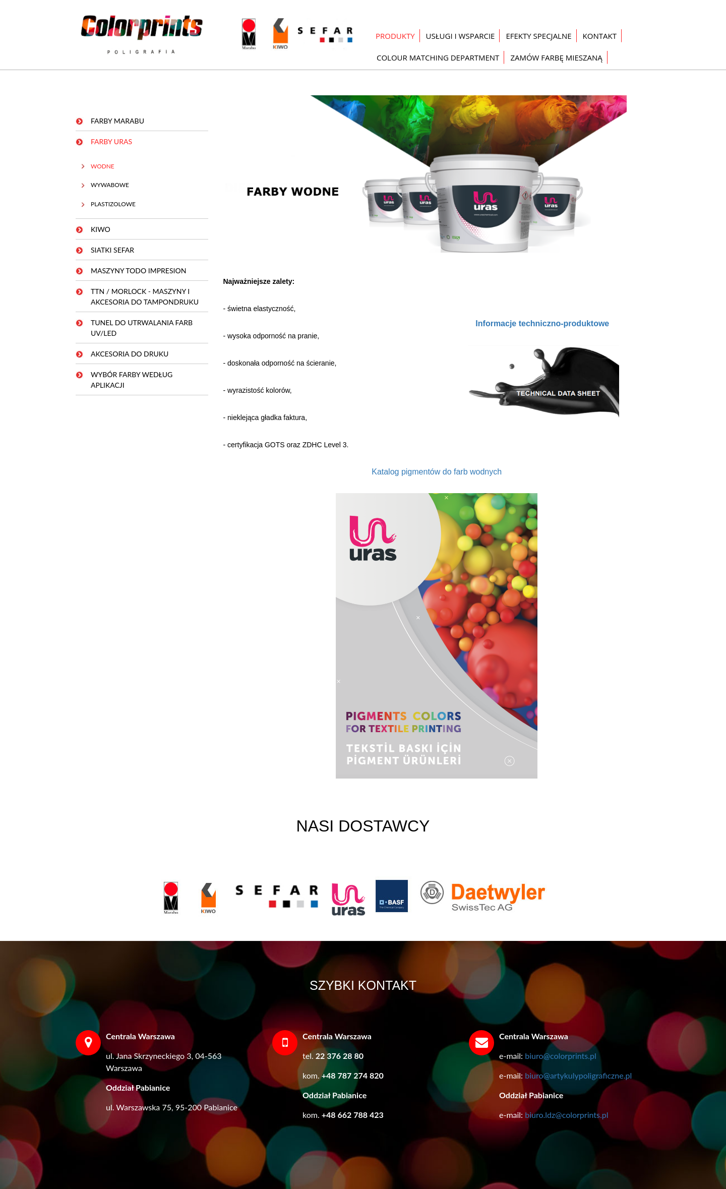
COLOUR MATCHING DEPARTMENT (438, 57)
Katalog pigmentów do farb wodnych (437, 471)
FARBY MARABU (117, 120)
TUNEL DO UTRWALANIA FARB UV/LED (142, 327)
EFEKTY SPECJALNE (538, 36)
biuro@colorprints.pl (560, 1055)
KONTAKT (600, 36)
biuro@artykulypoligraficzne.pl (578, 1075)
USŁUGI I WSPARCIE (460, 36)
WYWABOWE (110, 185)
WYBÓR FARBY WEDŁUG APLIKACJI (131, 379)
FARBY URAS (111, 141)
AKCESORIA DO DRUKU (129, 353)
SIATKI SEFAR (112, 250)
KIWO (100, 229)
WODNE (102, 166)
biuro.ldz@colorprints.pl (566, 1114)
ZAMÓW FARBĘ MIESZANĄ (556, 57)
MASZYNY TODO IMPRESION (138, 270)
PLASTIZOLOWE (113, 204)
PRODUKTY (395, 36)
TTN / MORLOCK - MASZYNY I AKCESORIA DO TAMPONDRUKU (145, 296)
